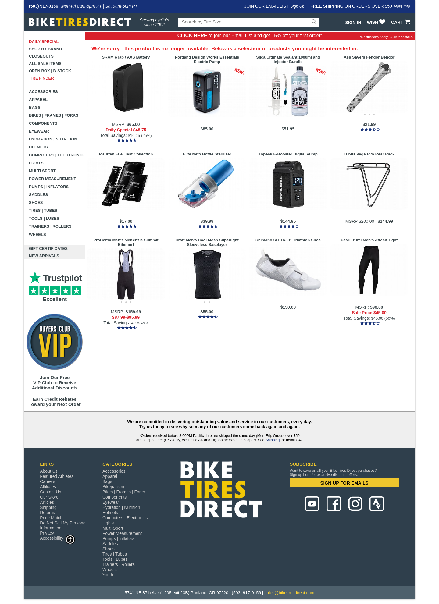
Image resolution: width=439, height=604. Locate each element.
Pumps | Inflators (49, 186)
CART (401, 22)
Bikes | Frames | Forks (53, 115)
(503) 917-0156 (43, 6)
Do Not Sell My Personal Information (63, 525)
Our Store (49, 497)
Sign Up (297, 6)
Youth (107, 574)
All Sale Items (45, 63)
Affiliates (48, 486)
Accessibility (57, 538)
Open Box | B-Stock (50, 71)
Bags (35, 107)
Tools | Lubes (44, 218)
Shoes (36, 202)
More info (402, 6)
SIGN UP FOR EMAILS (344, 482)
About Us (49, 471)
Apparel (38, 99)
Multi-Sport (42, 171)
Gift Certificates (48, 248)
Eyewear (39, 131)
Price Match (51, 517)
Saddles (38, 194)
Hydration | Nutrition (53, 139)
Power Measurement (52, 178)
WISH (377, 22)
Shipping (273, 440)
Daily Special (44, 41)
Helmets (38, 147)
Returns (47, 512)
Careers (47, 481)
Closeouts (41, 56)
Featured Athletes (56, 476)
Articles (47, 502)
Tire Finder (41, 78)
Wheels (37, 234)
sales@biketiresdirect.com (289, 592)
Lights (36, 163)
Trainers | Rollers (50, 226)
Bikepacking (114, 486)
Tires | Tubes (43, 210)
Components (43, 123)
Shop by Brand (45, 49)
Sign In (353, 22)
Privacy (47, 533)
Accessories (43, 91)
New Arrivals (44, 256)
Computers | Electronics (57, 155)
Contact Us (50, 491)
